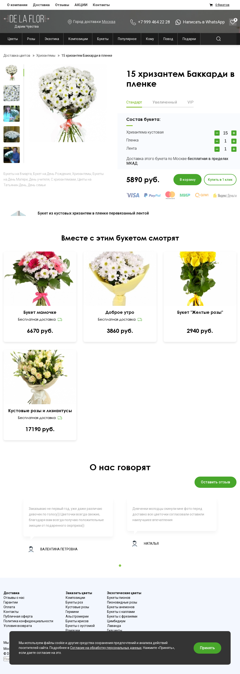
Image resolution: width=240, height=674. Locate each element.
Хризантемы (81, 174)
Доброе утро (119, 312)
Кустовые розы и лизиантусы (40, 410)
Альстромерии (77, 616)
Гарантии (11, 602)
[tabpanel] (68, 527)
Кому (150, 39)
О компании (17, 5)
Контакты (101, 5)
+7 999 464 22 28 (150, 21)
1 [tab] (120, 565)
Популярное (127, 39)
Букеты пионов (118, 598)
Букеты (103, 39)
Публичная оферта (18, 616)
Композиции (78, 39)
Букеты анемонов (121, 607)
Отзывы (62, 5)
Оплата (9, 607)
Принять (207, 648)
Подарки (189, 39)
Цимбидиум (116, 621)
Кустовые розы (77, 607)
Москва (108, 21)
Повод (168, 39)
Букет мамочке (39, 312)
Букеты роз (74, 602)
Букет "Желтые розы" (200, 312)
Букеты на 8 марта (18, 174)
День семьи (37, 185)
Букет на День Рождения (52, 174)
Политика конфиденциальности (28, 621)
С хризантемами (63, 179)
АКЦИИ (81, 5)
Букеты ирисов (77, 621)
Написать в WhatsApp (200, 21)
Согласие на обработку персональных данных (106, 648)
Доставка (41, 5)
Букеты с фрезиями (122, 616)
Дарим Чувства (26, 21)
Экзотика (52, 39)
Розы (31, 39)
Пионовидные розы (122, 602)
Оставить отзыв (215, 482)
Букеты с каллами (121, 612)
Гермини (72, 612)
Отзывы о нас (14, 598)
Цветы (13, 39)
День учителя (39, 179)
